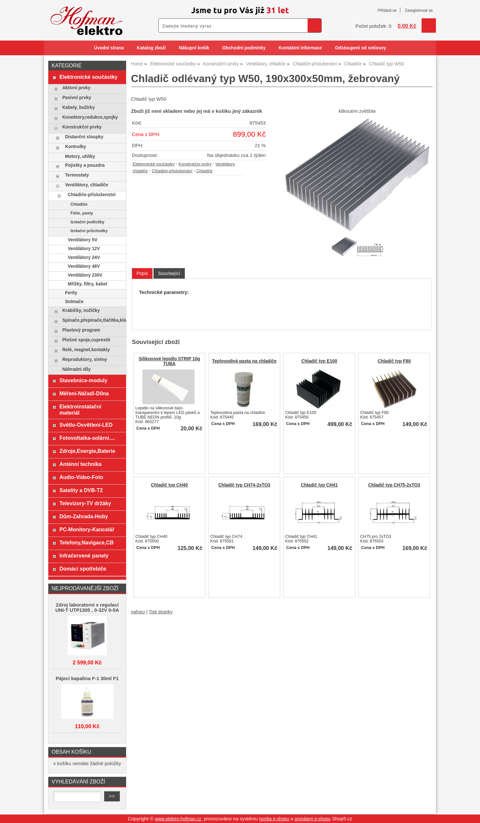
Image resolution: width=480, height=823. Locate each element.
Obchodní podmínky (244, 47)
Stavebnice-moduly (83, 380)
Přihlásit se (386, 10)
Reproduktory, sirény (84, 359)
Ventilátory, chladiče (86, 184)
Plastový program (81, 330)
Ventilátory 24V (84, 257)
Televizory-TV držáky (85, 503)
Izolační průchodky (89, 231)
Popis (142, 273)
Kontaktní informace (300, 47)
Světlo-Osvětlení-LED (86, 425)
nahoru (138, 611)
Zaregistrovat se (419, 10)
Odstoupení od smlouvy (360, 47)
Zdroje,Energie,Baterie (87, 451)
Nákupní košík (194, 47)
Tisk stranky (161, 611)
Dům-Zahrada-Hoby (83, 516)
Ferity (71, 292)
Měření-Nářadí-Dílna (84, 393)
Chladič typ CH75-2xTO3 (394, 485)
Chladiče (204, 171)
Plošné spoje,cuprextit (86, 339)
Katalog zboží (151, 47)
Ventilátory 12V (84, 248)
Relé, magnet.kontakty (86, 349)
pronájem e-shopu (313, 818)
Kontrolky (75, 146)
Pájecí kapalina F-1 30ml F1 (87, 678)
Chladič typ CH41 (319, 485)
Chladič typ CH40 (169, 485)
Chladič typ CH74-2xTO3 (244, 485)
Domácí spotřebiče (82, 569)
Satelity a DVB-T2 (81, 490)
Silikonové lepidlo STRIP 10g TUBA (169, 361)
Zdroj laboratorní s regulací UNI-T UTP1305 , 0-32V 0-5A (87, 607)
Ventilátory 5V (83, 239)
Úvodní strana (109, 47)
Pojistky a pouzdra (84, 165)
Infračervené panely (83, 555)
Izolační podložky (87, 222)
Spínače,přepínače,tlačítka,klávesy (92, 320)
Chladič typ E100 (319, 361)
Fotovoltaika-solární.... (87, 438)
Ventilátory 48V (84, 266)
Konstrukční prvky (195, 164)
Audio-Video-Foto (81, 477)
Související (169, 273)
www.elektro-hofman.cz (178, 818)
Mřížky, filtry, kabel (87, 284)
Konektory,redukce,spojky (90, 117)
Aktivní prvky (76, 87)
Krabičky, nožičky (81, 310)
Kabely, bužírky (78, 107)
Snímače (74, 301)
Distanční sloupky (84, 136)
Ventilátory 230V (85, 275)
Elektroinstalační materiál (80, 409)
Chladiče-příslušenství (172, 171)
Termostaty (77, 175)
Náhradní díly (76, 369)
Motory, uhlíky (80, 156)
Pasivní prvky (76, 97)
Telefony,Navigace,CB (86, 542)
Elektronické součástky (154, 164)
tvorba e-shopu (274, 818)
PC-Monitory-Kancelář (86, 529)
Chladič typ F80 (393, 361)
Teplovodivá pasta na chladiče (244, 361)
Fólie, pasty (82, 213)
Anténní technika (80, 464)
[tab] (142, 273)
